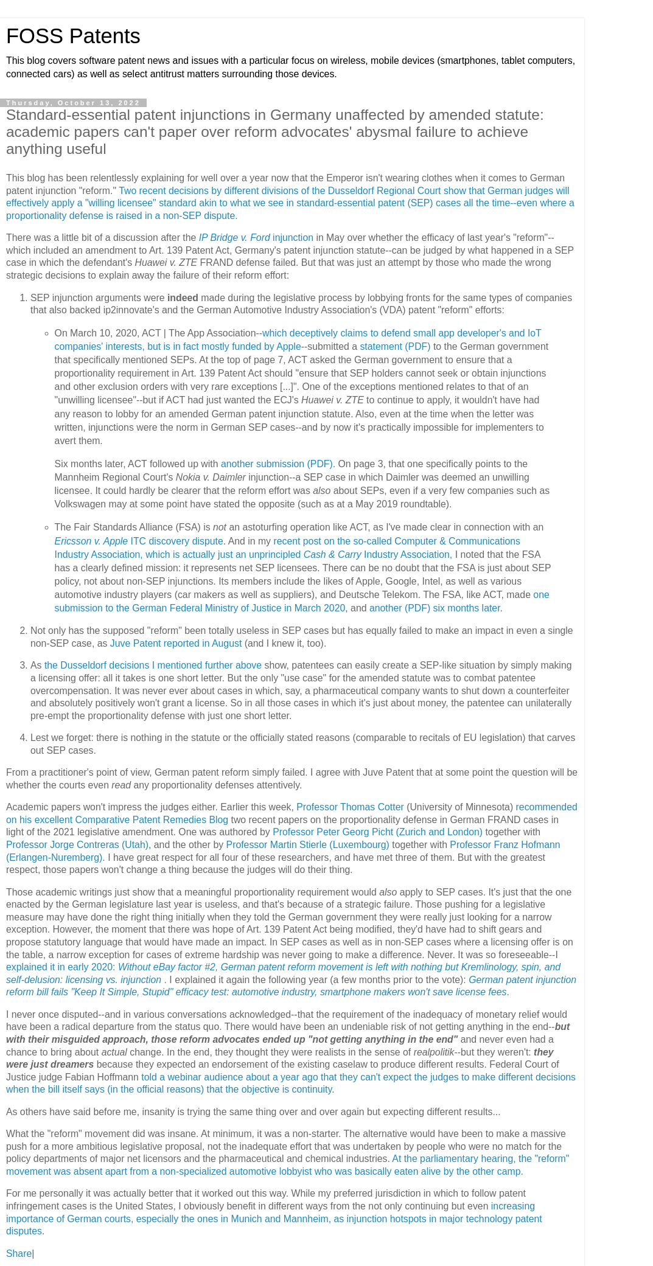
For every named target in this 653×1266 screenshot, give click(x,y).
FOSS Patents (73, 35)
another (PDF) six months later (434, 608)
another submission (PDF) (277, 464)
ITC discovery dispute (139, 541)
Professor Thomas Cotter (350, 807)
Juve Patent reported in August (176, 643)
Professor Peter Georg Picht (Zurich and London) (378, 832)
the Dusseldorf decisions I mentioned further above (153, 665)
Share (19, 1253)
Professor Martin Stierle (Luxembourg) (307, 845)
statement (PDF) (395, 346)
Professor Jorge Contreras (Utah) (77, 845)
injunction (256, 237)
